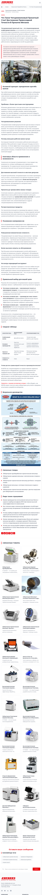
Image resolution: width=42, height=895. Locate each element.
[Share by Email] (12, 533)
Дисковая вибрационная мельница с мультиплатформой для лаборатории (8, 806)
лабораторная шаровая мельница (10, 856)
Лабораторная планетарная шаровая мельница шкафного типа (10, 836)
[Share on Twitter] (7, 533)
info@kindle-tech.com (9, 883)
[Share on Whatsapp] (14, 533)
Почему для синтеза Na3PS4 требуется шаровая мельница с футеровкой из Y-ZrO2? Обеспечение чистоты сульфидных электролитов (20, 527)
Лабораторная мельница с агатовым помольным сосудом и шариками (31, 597)
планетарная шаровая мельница (9, 859)
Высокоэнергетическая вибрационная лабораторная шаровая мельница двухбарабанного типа (30, 717)
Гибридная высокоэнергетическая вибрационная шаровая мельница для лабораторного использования (31, 806)
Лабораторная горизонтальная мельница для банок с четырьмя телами (10, 597)
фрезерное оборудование (26, 856)
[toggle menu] (40, 3)
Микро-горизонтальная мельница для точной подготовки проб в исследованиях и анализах (30, 836)
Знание (6, 7)
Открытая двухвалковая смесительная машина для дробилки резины (9, 776)
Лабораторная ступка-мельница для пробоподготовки (29, 776)
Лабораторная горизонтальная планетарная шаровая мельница (31, 627)
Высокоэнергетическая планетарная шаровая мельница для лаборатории (9, 746)
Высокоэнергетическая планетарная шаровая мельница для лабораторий (9, 687)
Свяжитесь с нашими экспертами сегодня (13, 383)
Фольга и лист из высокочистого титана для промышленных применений (31, 657)
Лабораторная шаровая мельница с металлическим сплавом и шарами (30, 567)
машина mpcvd (6, 862)
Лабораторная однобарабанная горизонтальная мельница (20, 473)
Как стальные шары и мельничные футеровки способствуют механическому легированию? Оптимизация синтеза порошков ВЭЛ (22, 508)
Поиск (36, 869)
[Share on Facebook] (2, 533)
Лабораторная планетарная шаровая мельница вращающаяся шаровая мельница (9, 717)
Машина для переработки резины (18, 7)
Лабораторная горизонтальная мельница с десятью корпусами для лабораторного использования (10, 627)
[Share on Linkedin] (5, 533)
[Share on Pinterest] (9, 533)
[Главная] (1, 7)
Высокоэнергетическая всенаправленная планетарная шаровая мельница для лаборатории (31, 687)
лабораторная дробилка (25, 859)
